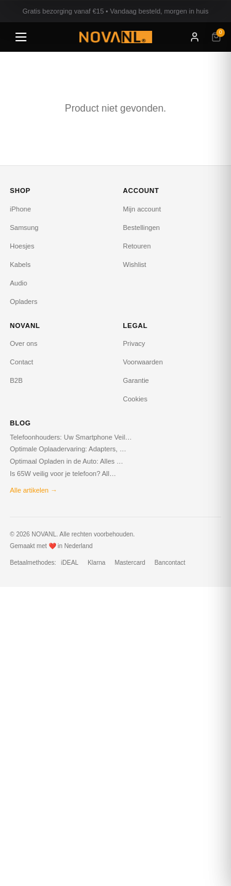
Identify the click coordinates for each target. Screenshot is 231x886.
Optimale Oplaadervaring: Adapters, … (68, 449)
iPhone (20, 209)
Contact (21, 362)
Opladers (24, 301)
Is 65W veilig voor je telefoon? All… (63, 473)
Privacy (134, 343)
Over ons (24, 343)
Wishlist (135, 264)
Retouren (137, 246)
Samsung (24, 227)
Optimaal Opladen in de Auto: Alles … (66, 461)
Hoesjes (22, 246)
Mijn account (142, 209)
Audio (18, 283)
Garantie (136, 380)
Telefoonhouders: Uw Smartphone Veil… (71, 437)
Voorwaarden (143, 362)
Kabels (20, 264)
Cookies (135, 399)
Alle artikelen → (33, 490)
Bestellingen (141, 227)
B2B (16, 380)
